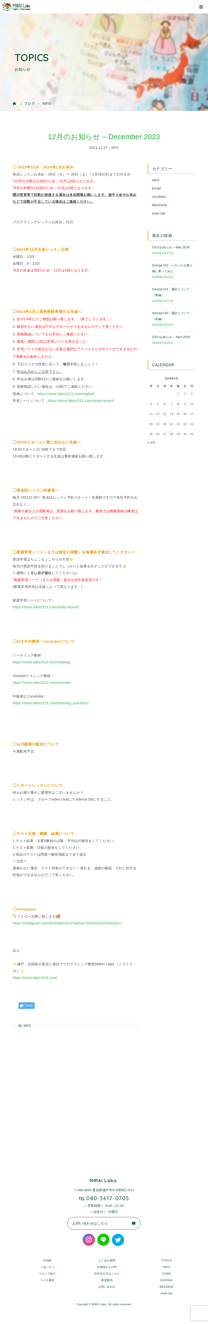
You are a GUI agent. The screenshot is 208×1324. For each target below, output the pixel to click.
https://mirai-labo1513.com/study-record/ (81, 401)
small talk (159, 213)
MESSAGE (160, 205)
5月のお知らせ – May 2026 (171, 247)
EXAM (156, 188)
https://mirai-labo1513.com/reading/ (41, 662)
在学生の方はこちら (107, 1273)
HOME (47, 1260)
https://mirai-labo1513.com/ (35, 978)
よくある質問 (107, 1260)
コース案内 (47, 1280)
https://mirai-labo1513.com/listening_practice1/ (51, 703)
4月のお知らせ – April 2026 (171, 337)
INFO (115, 148)
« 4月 (151, 442)
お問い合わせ (107, 1286)
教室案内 (106, 1280)
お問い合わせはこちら (90, 1223)
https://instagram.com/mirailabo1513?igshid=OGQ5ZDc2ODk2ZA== (68, 923)
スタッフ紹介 (47, 1273)
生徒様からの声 (107, 1267)
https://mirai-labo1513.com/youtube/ (42, 683)
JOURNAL (159, 197)
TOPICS (166, 1260)
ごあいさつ (47, 1267)
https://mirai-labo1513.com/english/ (66, 394)
